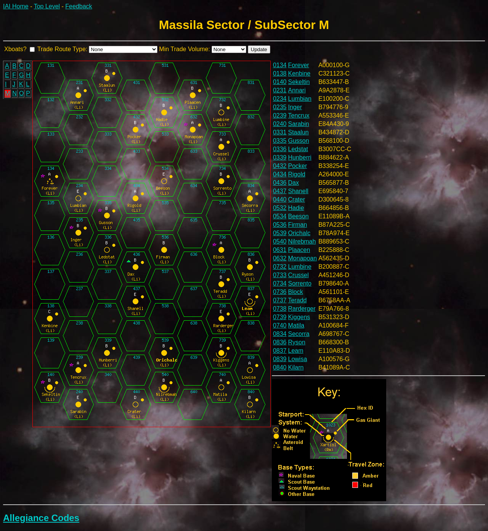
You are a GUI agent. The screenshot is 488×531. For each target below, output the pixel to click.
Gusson (298, 140)
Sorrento (299, 283)
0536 (280, 224)
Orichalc (299, 233)
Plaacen (299, 250)
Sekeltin (299, 82)
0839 (280, 359)
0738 (280, 308)
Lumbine (299, 266)
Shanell (298, 191)
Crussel (298, 275)
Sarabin (298, 124)
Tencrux (299, 115)
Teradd (297, 300)
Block (295, 292)
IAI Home (16, 6)
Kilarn (296, 367)
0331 (280, 132)
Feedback (78, 6)
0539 (280, 233)
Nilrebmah (302, 241)
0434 (280, 174)
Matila (296, 325)
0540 (280, 241)
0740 (280, 325)
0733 (280, 275)
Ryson (296, 342)
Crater (296, 199)
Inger (295, 107)
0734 (280, 283)
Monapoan (302, 258)
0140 (280, 82)
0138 (280, 73)
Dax (293, 182)
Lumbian (299, 98)
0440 (280, 199)
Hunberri (299, 157)
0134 (280, 65)
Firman (297, 224)
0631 (280, 250)
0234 (280, 98)
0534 (280, 216)
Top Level (47, 6)
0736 (280, 292)
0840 (280, 367)
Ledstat (298, 149)
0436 (280, 182)
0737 (280, 300)
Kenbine (299, 73)
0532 (280, 208)
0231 (280, 90)
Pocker (297, 166)
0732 (280, 266)
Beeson (298, 216)
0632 (280, 258)
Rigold (296, 174)
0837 (280, 350)
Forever (298, 65)
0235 (280, 107)
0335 (280, 140)
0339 (280, 157)
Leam (295, 350)
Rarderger (302, 308)
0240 (280, 124)
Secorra (299, 334)
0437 (280, 191)
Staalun (298, 132)
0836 (280, 342)
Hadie (296, 208)
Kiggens (299, 317)
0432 (280, 166)
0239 (280, 115)
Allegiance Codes (41, 518)
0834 (280, 334)
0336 (280, 149)
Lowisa (297, 359)
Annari (297, 90)
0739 (280, 317)
